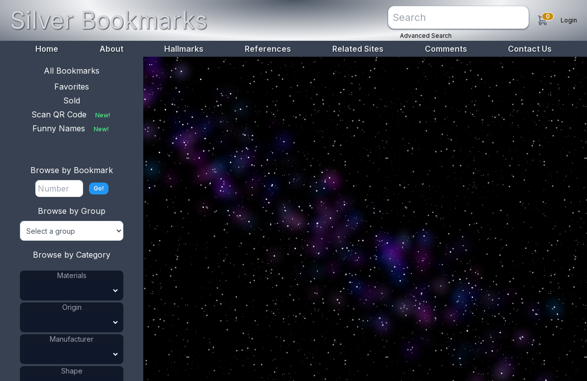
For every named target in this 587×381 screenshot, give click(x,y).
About (111, 49)
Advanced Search (426, 35)
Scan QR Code (71, 114)
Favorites (71, 87)
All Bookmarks (71, 71)
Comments (446, 49)
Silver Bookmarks (108, 20)
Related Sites (358, 49)
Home (46, 49)
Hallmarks (183, 49)
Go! (99, 188)
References (268, 49)
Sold (71, 100)
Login (569, 20)
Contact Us (530, 49)
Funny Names (71, 128)
